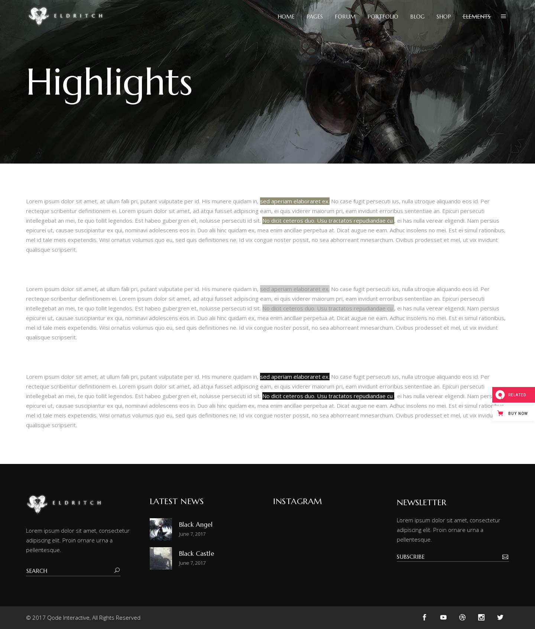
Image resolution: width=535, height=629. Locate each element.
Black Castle (196, 553)
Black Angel (196, 524)
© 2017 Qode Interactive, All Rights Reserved (83, 617)
